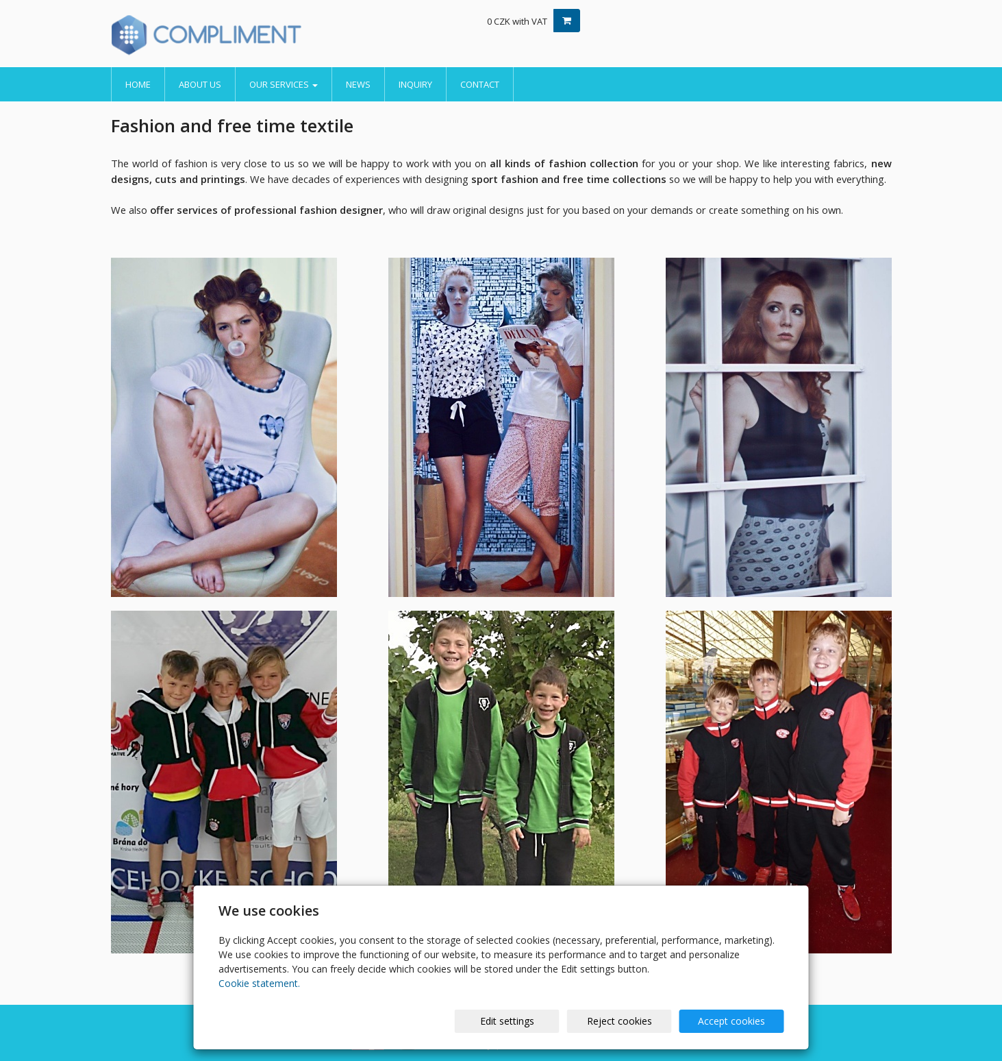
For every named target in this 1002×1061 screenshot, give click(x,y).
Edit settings (507, 1020)
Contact (479, 84)
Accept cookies (731, 1020)
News (358, 84)
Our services (283, 84)
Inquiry (415, 84)
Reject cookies (619, 1020)
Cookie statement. (259, 983)
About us (200, 84)
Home (138, 84)
